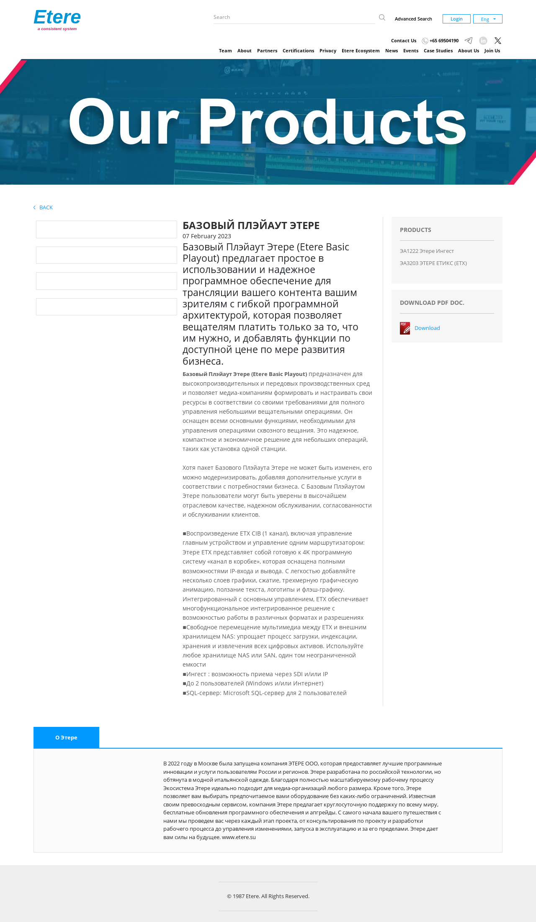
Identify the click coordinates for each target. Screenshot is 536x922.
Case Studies (438, 50)
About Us (468, 50)
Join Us (492, 50)
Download (427, 328)
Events (410, 50)
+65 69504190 (440, 40)
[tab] (66, 738)
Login (457, 18)
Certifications (298, 50)
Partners (267, 50)
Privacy (328, 50)
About (244, 50)
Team (225, 50)
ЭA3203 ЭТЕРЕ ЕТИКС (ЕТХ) (433, 263)
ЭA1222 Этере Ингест (427, 251)
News (391, 50)
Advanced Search (413, 18)
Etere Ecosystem (361, 50)
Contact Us (403, 40)
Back (43, 207)
